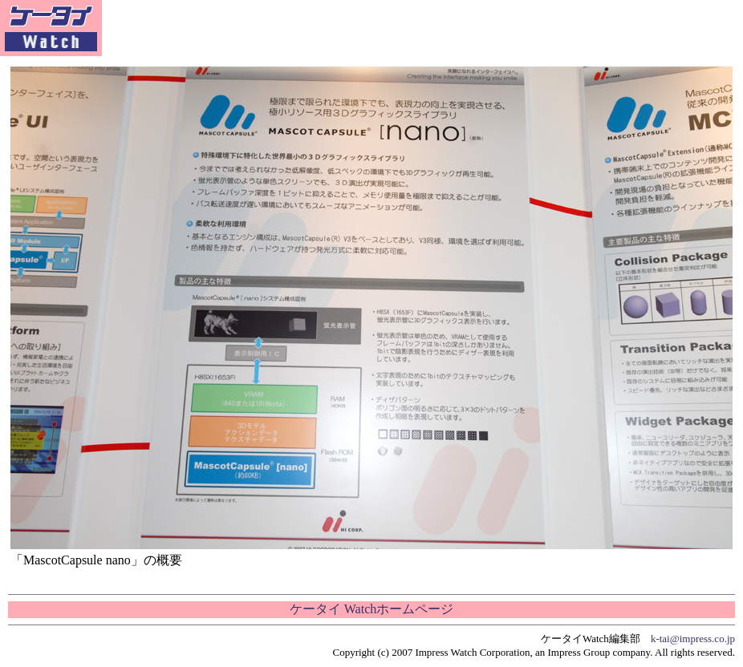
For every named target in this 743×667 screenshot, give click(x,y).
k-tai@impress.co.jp (693, 639)
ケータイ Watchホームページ (371, 609)
